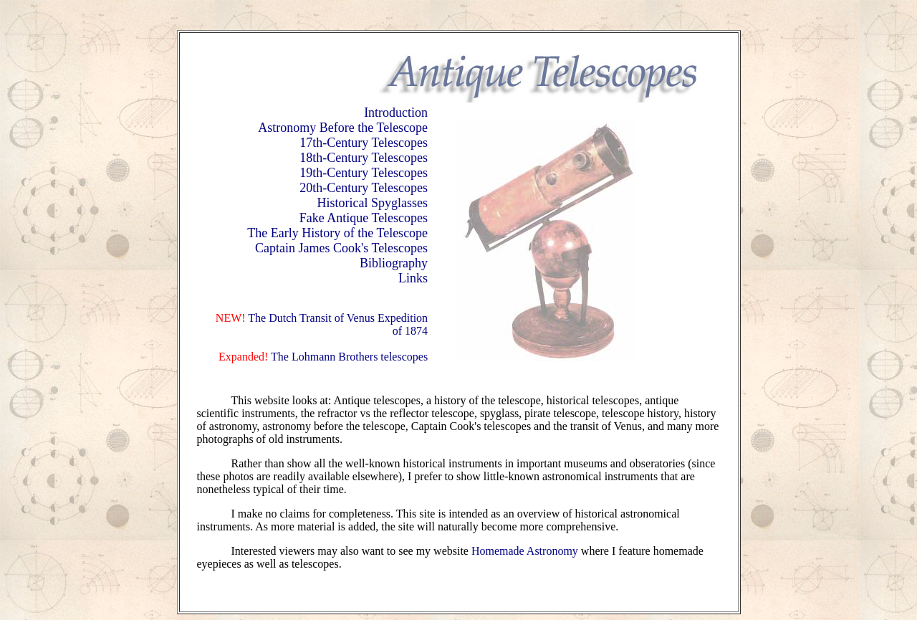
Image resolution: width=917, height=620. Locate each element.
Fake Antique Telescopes (363, 218)
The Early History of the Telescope (337, 233)
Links (413, 278)
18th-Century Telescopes (363, 158)
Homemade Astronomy (524, 551)
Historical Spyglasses (372, 203)
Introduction (396, 112)
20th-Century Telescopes (363, 188)
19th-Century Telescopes (363, 173)
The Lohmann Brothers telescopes (348, 356)
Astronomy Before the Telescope (343, 127)
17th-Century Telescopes (363, 142)
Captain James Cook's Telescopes (341, 248)
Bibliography (394, 263)
